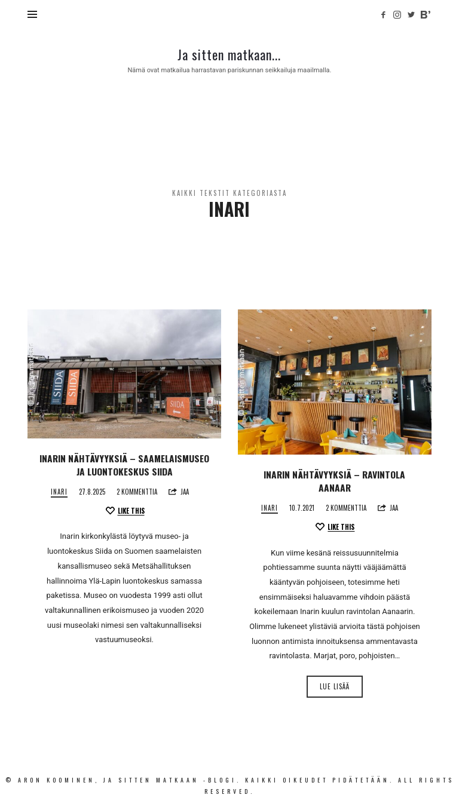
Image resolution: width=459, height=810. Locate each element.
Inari (59, 491)
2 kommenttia (137, 491)
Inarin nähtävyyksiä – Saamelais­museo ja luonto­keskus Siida (124, 464)
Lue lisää (335, 686)
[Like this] (125, 511)
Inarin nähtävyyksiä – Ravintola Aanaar (334, 481)
